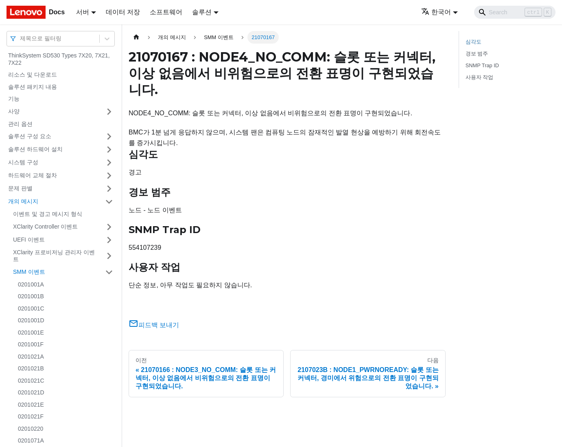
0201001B (31, 296)
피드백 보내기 (154, 324)
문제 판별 (20, 188)
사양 (14, 111)
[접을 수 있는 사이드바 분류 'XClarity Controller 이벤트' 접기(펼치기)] (109, 226)
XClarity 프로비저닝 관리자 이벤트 (54, 256)
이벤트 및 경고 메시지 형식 (47, 214)
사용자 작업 (480, 77)
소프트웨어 (166, 12)
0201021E (31, 404)
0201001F (31, 344)
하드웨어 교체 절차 (32, 175)
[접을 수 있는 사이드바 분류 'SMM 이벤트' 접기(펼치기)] (109, 272)
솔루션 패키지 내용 (32, 87)
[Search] (514, 12)
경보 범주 (477, 54)
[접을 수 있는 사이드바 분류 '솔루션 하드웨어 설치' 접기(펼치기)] (109, 149)
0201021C (31, 380)
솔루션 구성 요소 (29, 136)
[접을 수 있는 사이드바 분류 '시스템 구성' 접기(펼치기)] (109, 162)
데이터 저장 (123, 12)
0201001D (31, 320)
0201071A (31, 440)
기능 (14, 98)
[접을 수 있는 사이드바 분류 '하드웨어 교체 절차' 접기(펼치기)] (109, 175)
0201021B (31, 368)
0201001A (31, 284)
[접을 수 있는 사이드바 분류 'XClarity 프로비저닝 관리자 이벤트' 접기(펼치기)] (109, 256)
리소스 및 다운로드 (32, 74)
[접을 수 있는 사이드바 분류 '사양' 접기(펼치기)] (109, 111)
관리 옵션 (20, 124)
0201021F (31, 416)
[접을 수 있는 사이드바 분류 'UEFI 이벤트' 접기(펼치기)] (109, 240)
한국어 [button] (436, 12)
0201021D (31, 392)
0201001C (31, 308)
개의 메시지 (23, 201)
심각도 (473, 42)
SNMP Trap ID (482, 65)
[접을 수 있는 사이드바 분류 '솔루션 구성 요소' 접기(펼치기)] (109, 136)
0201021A (31, 356)
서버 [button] (82, 12)
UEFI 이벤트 (29, 239)
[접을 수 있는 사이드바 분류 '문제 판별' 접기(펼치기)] (109, 188)
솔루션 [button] (202, 12)
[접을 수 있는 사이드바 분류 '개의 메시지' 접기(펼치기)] (109, 201)
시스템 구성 (23, 162)
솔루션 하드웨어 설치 (35, 149)
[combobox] (21, 38)
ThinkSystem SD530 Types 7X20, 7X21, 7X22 (59, 59)
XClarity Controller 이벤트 (45, 226)
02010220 (30, 428)
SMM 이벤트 (29, 272)
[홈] (136, 37)
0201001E (31, 332)
